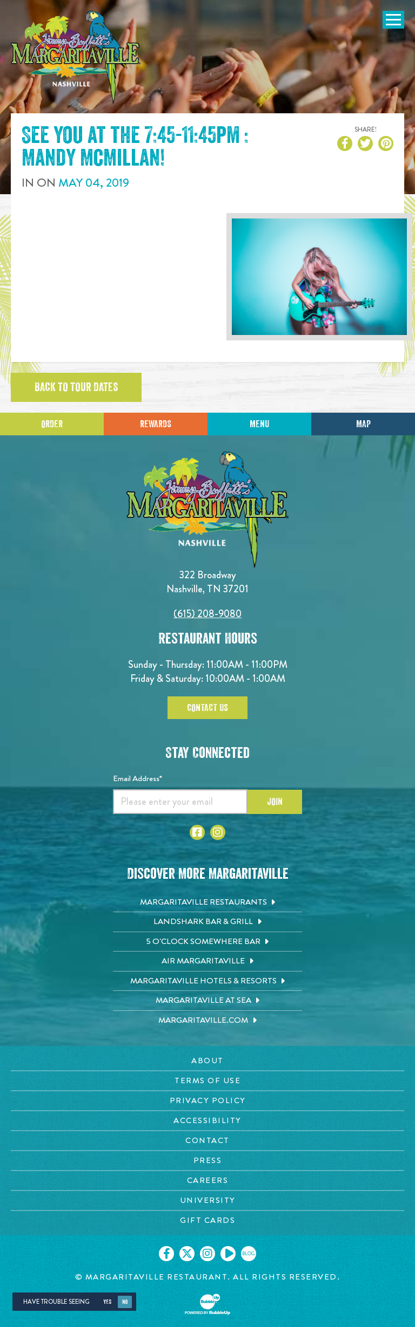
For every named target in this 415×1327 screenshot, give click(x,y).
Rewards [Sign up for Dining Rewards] (155, 424)
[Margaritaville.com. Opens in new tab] (207, 1020)
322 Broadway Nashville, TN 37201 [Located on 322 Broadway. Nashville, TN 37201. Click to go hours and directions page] (207, 581)
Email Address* (137, 778)
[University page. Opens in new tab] (207, 1200)
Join (275, 801)
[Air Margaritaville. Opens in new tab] (207, 961)
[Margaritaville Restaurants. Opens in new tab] (207, 902)
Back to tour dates (76, 387)
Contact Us (207, 708)
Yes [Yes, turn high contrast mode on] (107, 1302)
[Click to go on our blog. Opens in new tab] (248, 1253)
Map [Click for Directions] (363, 424)
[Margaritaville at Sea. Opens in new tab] (207, 1000)
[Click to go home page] (75, 57)
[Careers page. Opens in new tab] (207, 1180)
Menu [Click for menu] (259, 424)
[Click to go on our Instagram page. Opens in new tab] (207, 1253)
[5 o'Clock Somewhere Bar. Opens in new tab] (207, 942)
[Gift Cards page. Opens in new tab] (207, 1220)
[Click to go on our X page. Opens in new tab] (187, 1253)
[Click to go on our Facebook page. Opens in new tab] (166, 1253)
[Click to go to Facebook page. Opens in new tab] (197, 832)
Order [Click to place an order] (52, 424)
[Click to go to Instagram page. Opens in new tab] (217, 832)
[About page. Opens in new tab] (207, 1060)
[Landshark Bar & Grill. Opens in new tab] (207, 922)
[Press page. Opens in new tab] (207, 1160)
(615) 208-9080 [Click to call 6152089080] (207, 613)
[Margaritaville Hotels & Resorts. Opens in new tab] (207, 981)
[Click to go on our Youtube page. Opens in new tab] (228, 1253)
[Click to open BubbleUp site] (207, 1304)
